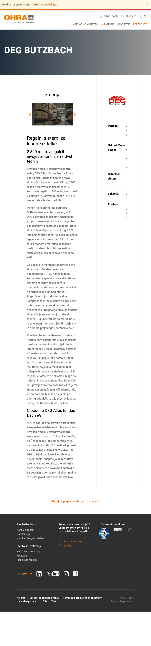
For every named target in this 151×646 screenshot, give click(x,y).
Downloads (108, 16)
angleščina (50, 4)
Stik (45, 600)
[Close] (147, 4)
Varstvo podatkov (29, 600)
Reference (140, 24)
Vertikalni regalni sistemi (31, 538)
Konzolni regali (25, 530)
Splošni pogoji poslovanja (44, 597)
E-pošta (65, 546)
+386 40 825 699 (70, 542)
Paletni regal (24, 534)
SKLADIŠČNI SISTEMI (87, 24)
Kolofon (21, 597)
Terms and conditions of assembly (82, 597)
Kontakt (128, 16)
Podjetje (124, 24)
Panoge (109, 24)
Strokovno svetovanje (29, 551)
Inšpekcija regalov (27, 559)
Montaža (22, 555)
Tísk (53, 600)
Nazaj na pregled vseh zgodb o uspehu (75, 501)
